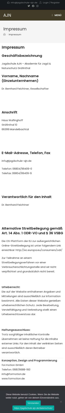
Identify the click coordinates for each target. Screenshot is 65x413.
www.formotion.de (13, 378)
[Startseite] (4, 34)
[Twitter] (29, 6)
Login (46, 2)
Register (55, 2)
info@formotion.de (13, 374)
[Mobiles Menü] (57, 15)
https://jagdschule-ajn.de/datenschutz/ (33, 408)
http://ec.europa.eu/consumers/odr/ (39, 250)
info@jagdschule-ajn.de (24, 2)
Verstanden (33, 403)
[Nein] (60, 401)
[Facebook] (33, 6)
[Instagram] (36, 6)
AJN (7, 15)
